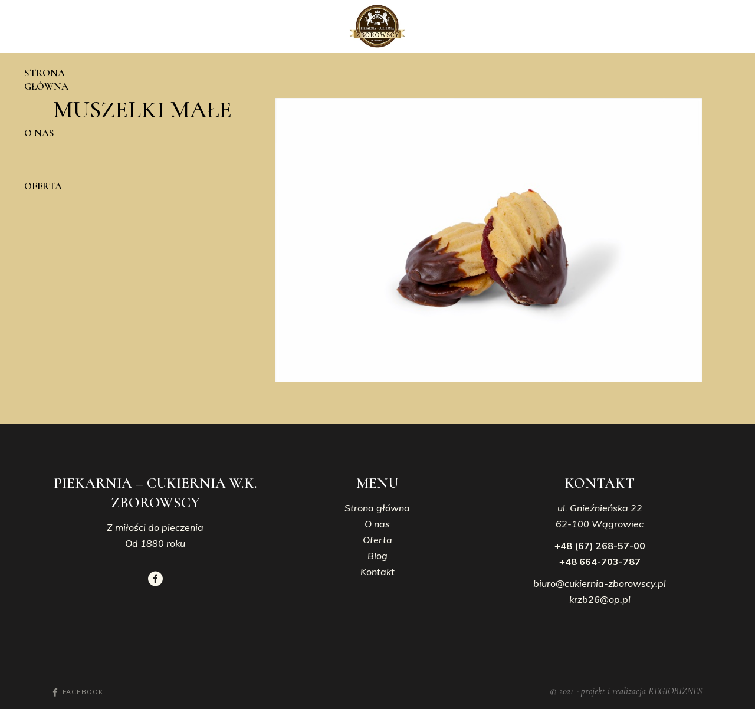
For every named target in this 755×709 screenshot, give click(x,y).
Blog (377, 556)
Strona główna (377, 508)
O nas (377, 524)
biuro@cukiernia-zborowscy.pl (599, 583)
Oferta (377, 540)
